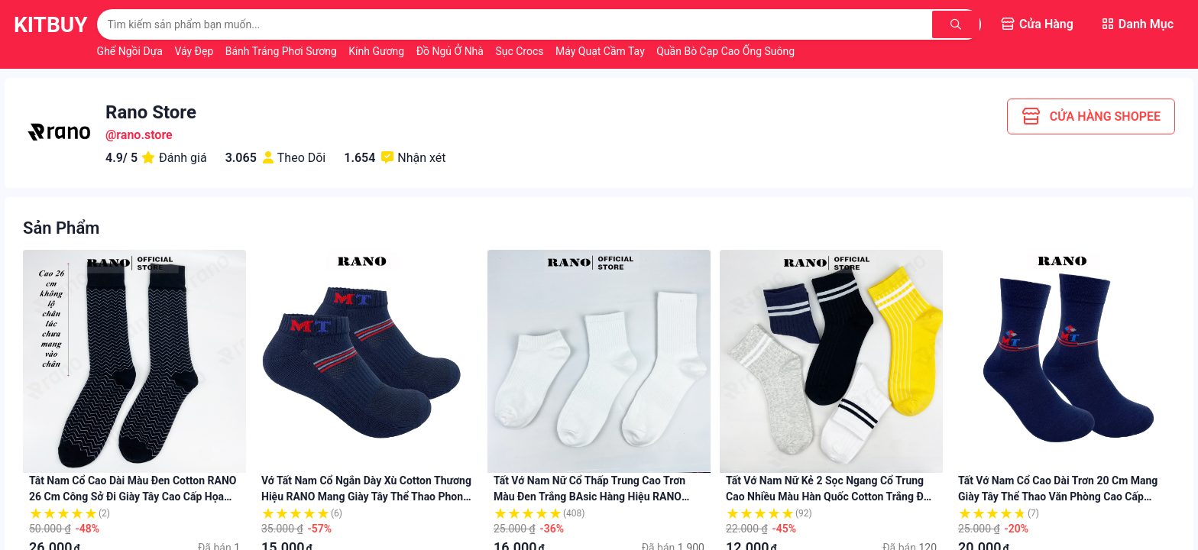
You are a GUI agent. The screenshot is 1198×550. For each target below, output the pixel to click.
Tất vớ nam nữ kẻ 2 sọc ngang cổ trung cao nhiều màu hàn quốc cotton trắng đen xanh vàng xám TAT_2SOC (830, 496)
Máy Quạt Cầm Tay (601, 51)
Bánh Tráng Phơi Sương (282, 51)
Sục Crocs (520, 51)
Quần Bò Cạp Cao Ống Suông (725, 51)
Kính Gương (377, 51)
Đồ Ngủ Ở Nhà (451, 51)
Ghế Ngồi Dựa (131, 51)
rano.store (144, 135)
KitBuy (51, 24)
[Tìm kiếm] (955, 24)
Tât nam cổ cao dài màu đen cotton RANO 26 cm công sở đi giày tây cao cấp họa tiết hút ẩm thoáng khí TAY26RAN (132, 496)
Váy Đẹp (194, 51)
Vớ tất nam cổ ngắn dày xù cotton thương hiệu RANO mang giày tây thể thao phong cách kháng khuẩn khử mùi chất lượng (366, 496)
